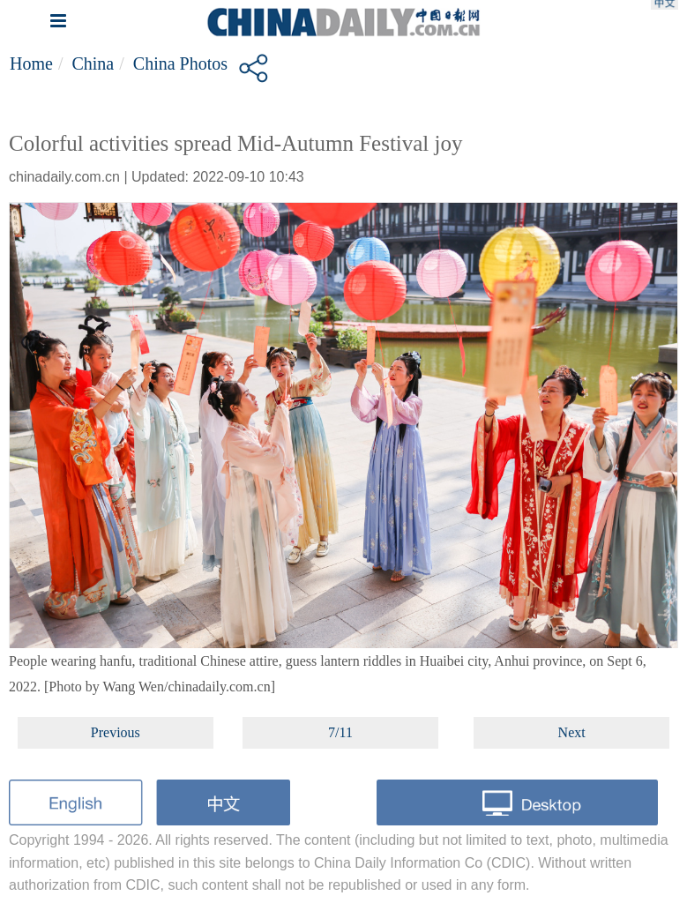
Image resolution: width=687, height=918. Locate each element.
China (92, 63)
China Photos (180, 63)
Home (31, 63)
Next (572, 732)
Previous (115, 732)
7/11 (340, 732)
